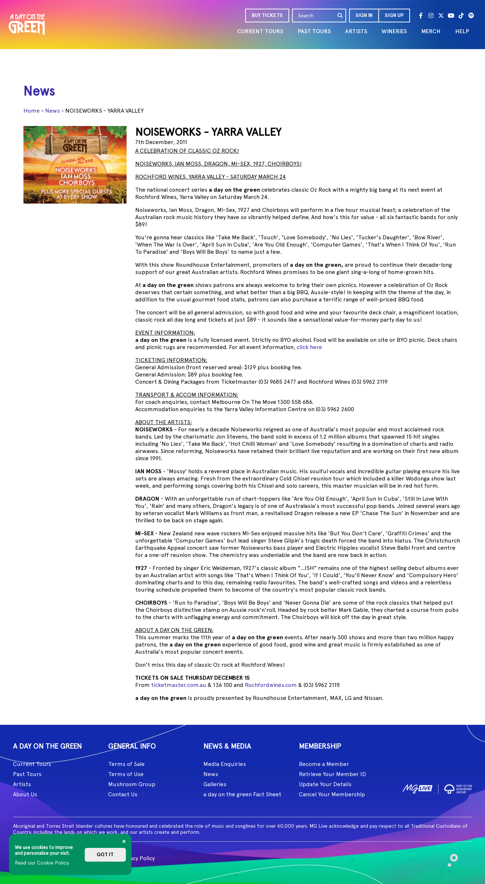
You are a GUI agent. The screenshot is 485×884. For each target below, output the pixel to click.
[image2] (458, 787)
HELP (462, 31)
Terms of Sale (126, 764)
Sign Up (394, 15)
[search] (340, 15)
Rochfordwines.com (271, 684)
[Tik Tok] (461, 15)
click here (309, 347)
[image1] (417, 787)
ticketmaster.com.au (178, 684)
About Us (25, 794)
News (52, 110)
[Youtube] (451, 15)
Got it (105, 855)
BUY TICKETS (267, 15)
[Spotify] (471, 15)
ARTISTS (356, 31)
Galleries (214, 784)
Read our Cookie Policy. (42, 863)
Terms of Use (126, 774)
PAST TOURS (314, 31)
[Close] (124, 841)
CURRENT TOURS (260, 31)
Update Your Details (325, 784)
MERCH (431, 31)
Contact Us (122, 794)
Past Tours (27, 774)
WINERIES (394, 31)
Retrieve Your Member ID (332, 774)
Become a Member (324, 764)
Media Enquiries (224, 764)
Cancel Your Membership (332, 794)
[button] (363, 15)
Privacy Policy (137, 858)
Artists (22, 784)
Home (31, 110)
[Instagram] (431, 15)
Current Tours (32, 764)
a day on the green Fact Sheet (242, 794)
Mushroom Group (131, 784)
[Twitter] (441, 15)
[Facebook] (421, 15)
